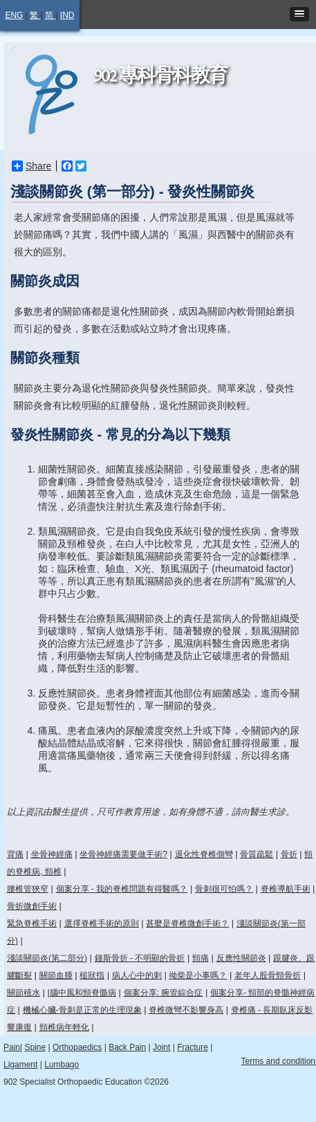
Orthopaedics (77, 1047)
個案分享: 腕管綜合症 (163, 992)
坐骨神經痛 (52, 854)
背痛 (15, 854)
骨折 (289, 854)
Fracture (192, 1047)
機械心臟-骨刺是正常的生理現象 (82, 1010)
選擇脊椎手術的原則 (101, 923)
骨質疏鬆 (256, 854)
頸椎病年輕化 (64, 1027)
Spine (35, 1047)
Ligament (20, 1064)
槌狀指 (92, 975)
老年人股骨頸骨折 (267, 975)
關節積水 (23, 992)
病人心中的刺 (137, 975)
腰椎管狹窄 (27, 889)
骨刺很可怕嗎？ (224, 889)
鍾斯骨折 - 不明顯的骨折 (140, 958)
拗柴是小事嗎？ (198, 975)
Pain (11, 1047)
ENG (14, 15)
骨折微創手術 (32, 906)
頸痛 (200, 958)
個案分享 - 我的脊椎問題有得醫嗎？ (122, 889)
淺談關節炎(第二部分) (47, 958)
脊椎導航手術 (285, 889)
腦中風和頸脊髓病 (83, 992)
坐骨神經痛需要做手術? (123, 854)
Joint (161, 1047)
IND (67, 15)
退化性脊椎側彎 (204, 854)
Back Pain (127, 1047)
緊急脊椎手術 (32, 923)
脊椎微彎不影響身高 (186, 1010)
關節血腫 (56, 975)
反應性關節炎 (241, 958)
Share (31, 166)
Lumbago (61, 1064)
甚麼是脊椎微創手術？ (187, 923)
